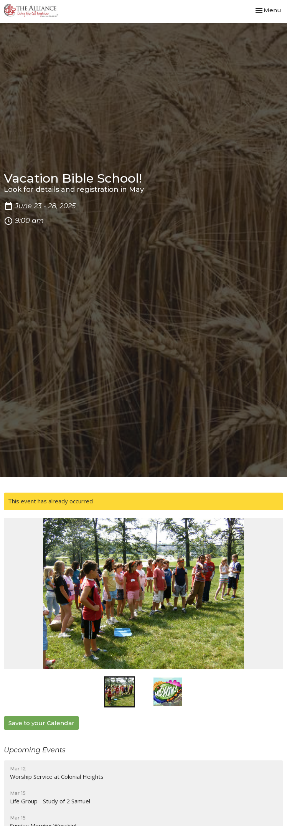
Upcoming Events (35, 750)
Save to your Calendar (41, 723)
